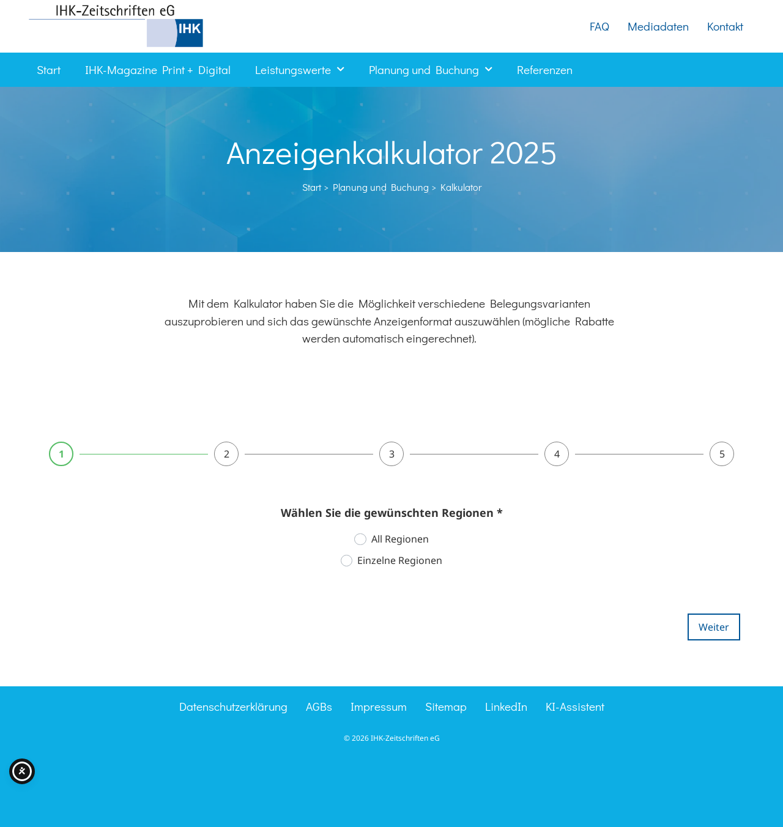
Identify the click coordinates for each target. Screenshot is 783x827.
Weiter (714, 627)
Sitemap (446, 706)
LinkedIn (506, 706)
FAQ (599, 26)
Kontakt (725, 26)
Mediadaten (658, 26)
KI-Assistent (575, 706)
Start (49, 69)
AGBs (319, 706)
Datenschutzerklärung (233, 706)
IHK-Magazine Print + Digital (158, 69)
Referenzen (545, 69)
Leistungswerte (299, 69)
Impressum (379, 706)
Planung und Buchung (430, 69)
